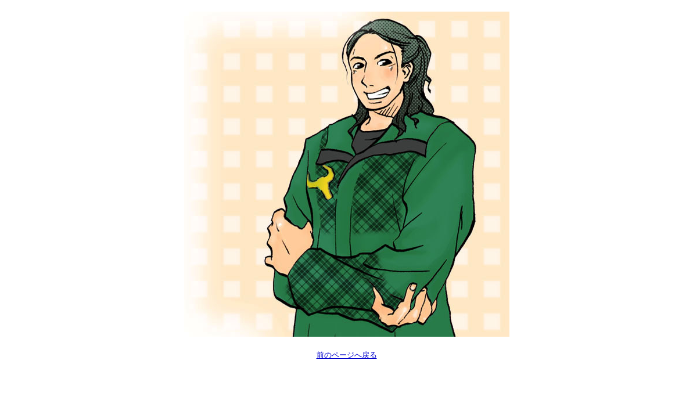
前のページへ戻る (347, 355)
